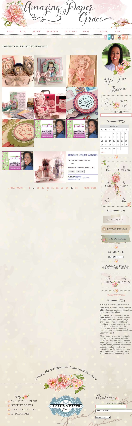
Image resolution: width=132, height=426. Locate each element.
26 (76, 188)
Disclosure (20, 413)
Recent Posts (22, 405)
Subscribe (101, 31)
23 (62, 188)
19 (43, 188)
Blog (23, 31)
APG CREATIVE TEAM (116, 295)
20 (48, 188)
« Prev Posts (15, 188)
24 (67, 188)
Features (52, 31)
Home (10, 31)
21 (52, 188)
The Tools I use (23, 409)
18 (38, 188)
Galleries (70, 31)
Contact (119, 31)
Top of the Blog (24, 401)
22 (57, 188)
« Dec (103, 152)
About (36, 31)
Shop (86, 31)
